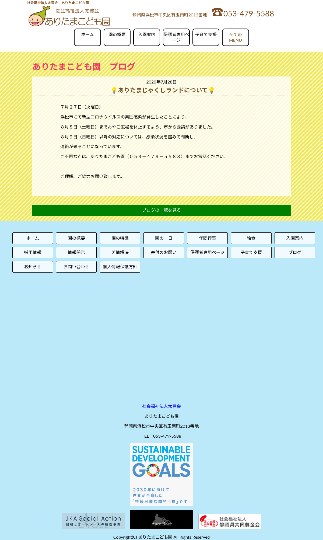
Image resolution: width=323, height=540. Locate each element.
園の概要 (117, 34)
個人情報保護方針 (120, 266)
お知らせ (32, 266)
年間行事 (207, 238)
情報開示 (76, 252)
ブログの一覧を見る (161, 209)
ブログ (295, 252)
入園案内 (146, 34)
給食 (251, 238)
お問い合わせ (76, 266)
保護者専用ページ (176, 37)
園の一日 (163, 238)
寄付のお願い (164, 252)
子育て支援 (206, 34)
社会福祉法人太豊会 (161, 406)
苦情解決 (120, 252)
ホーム (87, 34)
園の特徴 (120, 238)
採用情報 (32, 252)
